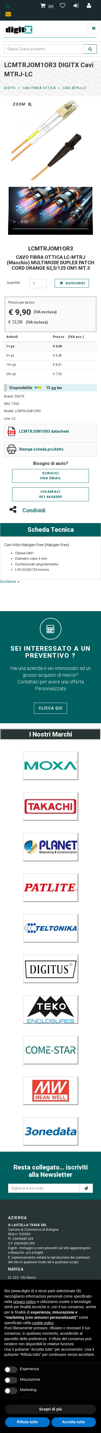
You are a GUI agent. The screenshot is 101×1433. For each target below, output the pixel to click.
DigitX (10, 88)
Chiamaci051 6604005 (50, 494)
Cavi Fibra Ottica (39, 88)
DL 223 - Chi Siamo (22, 1277)
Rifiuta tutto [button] (27, 1422)
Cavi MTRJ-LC (75, 88)
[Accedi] (89, 6)
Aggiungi (72, 283)
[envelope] (9, 15)
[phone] (7, 7)
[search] (90, 49)
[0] (47, 6)
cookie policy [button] (43, 1323)
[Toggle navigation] (94, 29)
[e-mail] (86, 1188)
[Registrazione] (76, 6)
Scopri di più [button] (50, 1409)
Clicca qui (50, 708)
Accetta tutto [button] (73, 1422)
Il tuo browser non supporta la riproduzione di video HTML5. (50, 211)
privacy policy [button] (24, 1302)
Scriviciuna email (50, 475)
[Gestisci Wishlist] (63, 6)
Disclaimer (10, 582)
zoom (22, 104)
